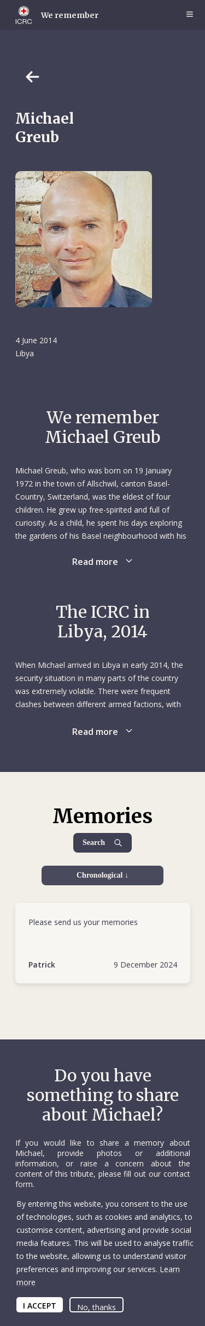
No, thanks (96, 1307)
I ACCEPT (39, 1305)
